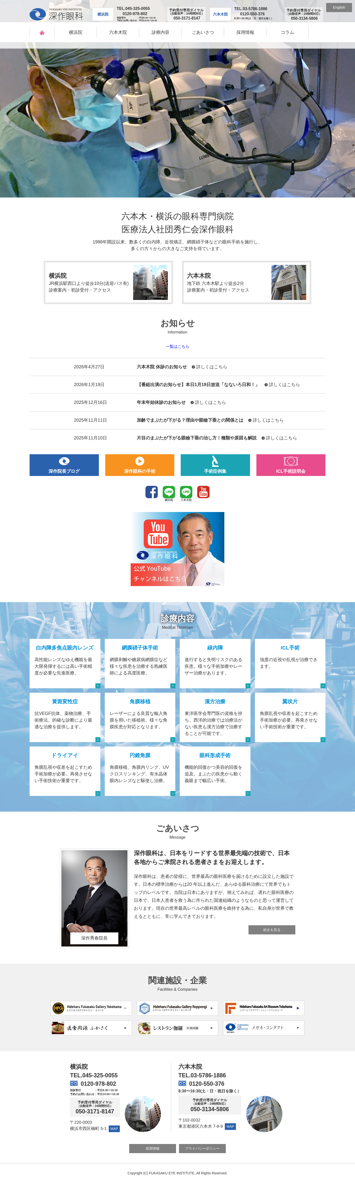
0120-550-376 (252, 14)
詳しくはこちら (211, 366)
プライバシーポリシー (202, 1148)
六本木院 (118, 32)
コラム (287, 32)
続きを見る (272, 930)
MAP (114, 1129)
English (339, 7)
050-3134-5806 (210, 1109)
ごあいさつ (203, 32)
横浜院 (75, 32)
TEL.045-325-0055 (133, 8)
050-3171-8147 (95, 1111)
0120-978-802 (135, 14)
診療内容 (160, 32)
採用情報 (245, 32)
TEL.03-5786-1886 (250, 9)
